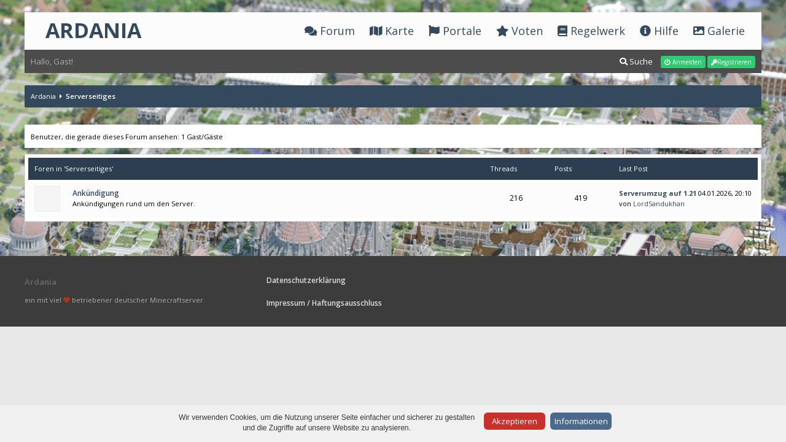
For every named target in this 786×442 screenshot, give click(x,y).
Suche (636, 61)
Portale (455, 30)
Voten (519, 30)
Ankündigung (95, 193)
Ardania (43, 96)
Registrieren (731, 62)
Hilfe (659, 30)
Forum (330, 30)
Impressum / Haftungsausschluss (324, 303)
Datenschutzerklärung (306, 280)
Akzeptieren (514, 421)
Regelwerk (591, 30)
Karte (392, 30)
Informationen (581, 421)
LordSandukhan (659, 203)
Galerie (719, 30)
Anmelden (683, 62)
